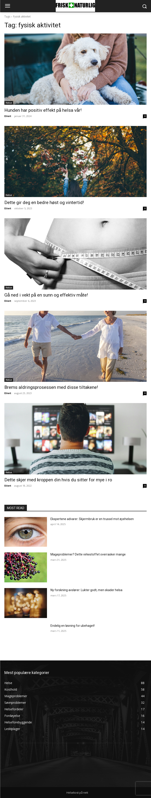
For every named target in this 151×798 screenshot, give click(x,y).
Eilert (7, 116)
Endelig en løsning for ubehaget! (72, 625)
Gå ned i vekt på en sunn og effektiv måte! (46, 295)
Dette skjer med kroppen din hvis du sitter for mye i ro (58, 479)
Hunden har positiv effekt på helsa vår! (43, 110)
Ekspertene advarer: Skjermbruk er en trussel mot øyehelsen (92, 519)
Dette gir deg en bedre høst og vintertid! (44, 202)
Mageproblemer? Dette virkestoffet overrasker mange (88, 554)
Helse (9, 102)
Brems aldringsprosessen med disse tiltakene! (51, 387)
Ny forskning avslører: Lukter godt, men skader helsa (86, 590)
